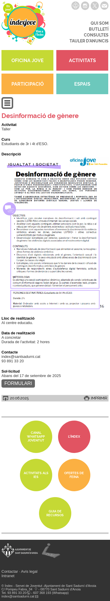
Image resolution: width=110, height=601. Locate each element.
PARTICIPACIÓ (27, 84)
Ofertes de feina (74, 475)
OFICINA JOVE (27, 60)
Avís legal (29, 571)
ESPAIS (82, 84)
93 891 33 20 (16, 593)
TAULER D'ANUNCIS (89, 41)
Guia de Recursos (55, 513)
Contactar (9, 571)
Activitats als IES (36, 475)
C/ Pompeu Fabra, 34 (16, 589)
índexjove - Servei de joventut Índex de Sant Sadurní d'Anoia (23, 25)
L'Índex (74, 437)
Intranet (7, 576)
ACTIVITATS (82, 60)
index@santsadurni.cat (17, 596)
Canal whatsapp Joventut (36, 436)
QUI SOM (100, 23)
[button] (7, 107)
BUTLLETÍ (99, 29)
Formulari (18, 383)
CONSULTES (96, 35)
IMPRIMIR (99, 398)
